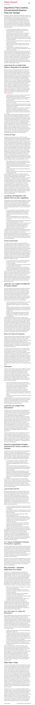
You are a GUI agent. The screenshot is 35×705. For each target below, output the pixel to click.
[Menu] (29, 3)
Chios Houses (10, 2)
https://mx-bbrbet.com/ (8, 93)
